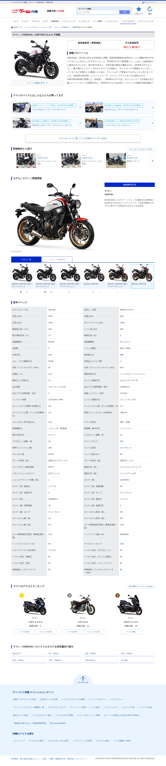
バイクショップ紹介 (78, 707)
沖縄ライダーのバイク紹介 (24, 699)
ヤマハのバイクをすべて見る (140, 149)
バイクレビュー (112, 21)
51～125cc (54, 654)
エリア (45, 21)
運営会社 (71, 759)
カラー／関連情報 (57, 259)
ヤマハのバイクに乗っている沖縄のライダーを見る (83, 138)
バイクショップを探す (82, 741)
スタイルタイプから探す (58, 741)
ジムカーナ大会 (128, 707)
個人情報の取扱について (30, 759)
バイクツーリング (145, 21)
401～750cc (18, 660)
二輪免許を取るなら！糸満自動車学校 (29, 723)
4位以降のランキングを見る (141, 586)
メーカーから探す (36, 741)
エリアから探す (103, 741)
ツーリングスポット (97, 699)
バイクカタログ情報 (64, 715)
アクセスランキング (56, 707)
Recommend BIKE (58, 723)
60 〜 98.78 (132, 47)
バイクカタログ (128, 21)
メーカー (25, 21)
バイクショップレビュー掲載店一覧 (28, 707)
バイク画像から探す (122, 741)
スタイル (36, 21)
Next (153, 160)
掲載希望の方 (60, 759)
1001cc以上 (90, 660)
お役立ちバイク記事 (49, 699)
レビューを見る (46, 632)
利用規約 (14, 759)
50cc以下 (16, 654)
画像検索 (55, 21)
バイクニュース (110, 707)
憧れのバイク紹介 (21, 715)
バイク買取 (97, 21)
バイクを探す (24, 632)
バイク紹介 (95, 707)
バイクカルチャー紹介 (42, 715)
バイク (16, 21)
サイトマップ (148, 2)
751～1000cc (55, 660)
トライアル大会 (145, 707)
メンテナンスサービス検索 (73, 699)
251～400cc (126, 654)
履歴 (150, 14)
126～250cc (90, 654)
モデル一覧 (26, 259)
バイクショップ (68, 21)
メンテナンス (84, 21)
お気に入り (138, 14)
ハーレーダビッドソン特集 (88, 715)
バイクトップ (19, 741)
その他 (124, 660)
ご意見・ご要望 (47, 759)
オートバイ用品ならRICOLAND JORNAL (122, 715)
